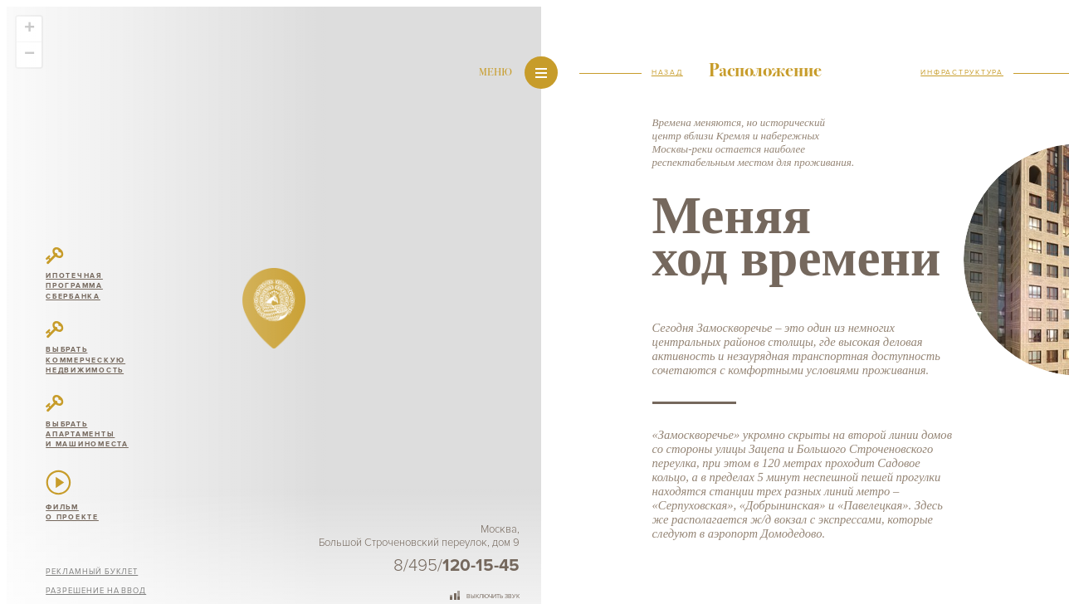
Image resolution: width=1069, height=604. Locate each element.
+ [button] (29, 29)
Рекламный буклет (92, 572)
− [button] (29, 54)
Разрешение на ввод (96, 591)
